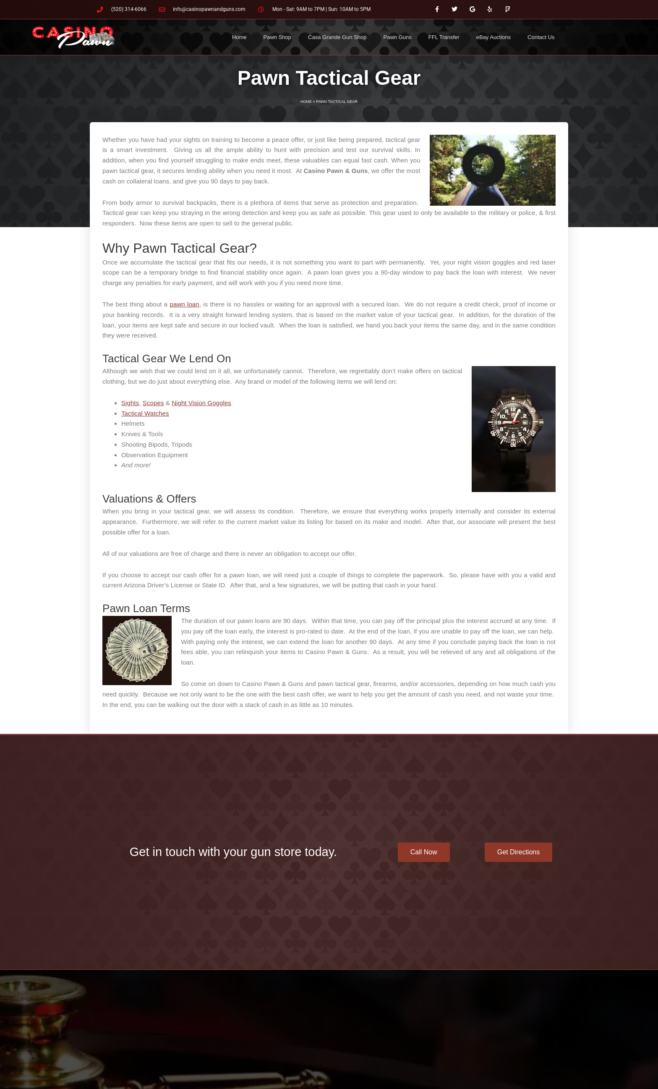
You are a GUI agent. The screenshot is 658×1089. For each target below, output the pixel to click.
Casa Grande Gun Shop (337, 37)
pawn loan (184, 304)
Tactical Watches (145, 413)
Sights (130, 402)
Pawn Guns (398, 37)
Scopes (153, 402)
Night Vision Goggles (201, 402)
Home (239, 37)
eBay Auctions (493, 37)
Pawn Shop (278, 37)
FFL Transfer (444, 37)
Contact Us (540, 37)
